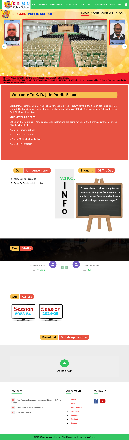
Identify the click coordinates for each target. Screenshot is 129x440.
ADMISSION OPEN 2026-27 (25, 179)
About (31, 4)
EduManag (91, 437)
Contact (74, 423)
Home (22, 4)
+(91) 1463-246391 (24, 412)
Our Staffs (85, 4)
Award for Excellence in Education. (28, 183)
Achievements (56, 4)
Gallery (42, 4)
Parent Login (115, 4)
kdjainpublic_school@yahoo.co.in (30, 407)
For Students (100, 4)
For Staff (74, 419)
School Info (71, 4)
